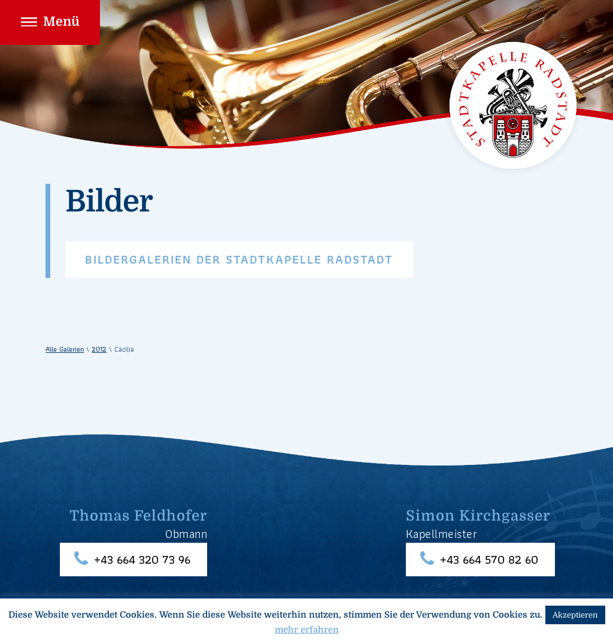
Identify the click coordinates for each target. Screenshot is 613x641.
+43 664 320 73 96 (142, 560)
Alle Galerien (64, 349)
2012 (99, 349)
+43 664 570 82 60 (489, 560)
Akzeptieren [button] (575, 614)
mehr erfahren (307, 630)
